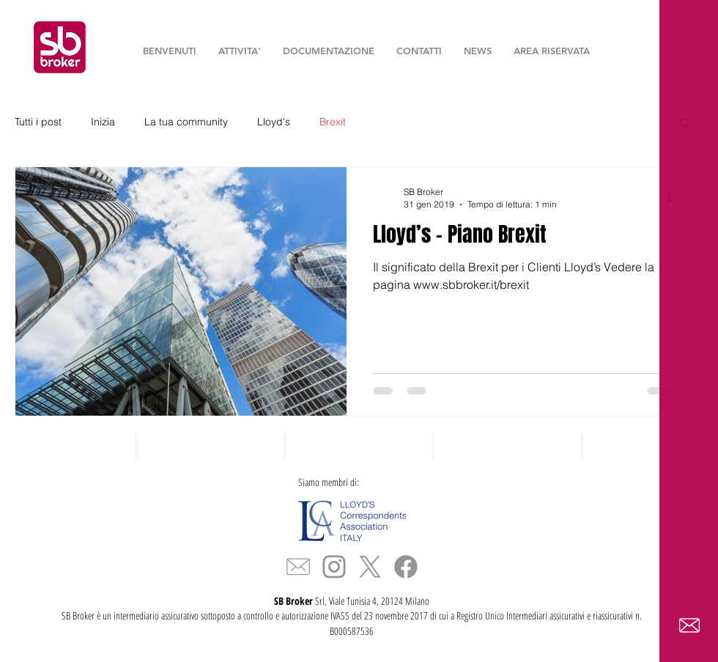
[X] (370, 566)
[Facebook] (406, 566)
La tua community (186, 121)
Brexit (332, 121)
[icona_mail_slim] (298, 566)
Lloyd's (273, 121)
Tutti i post (38, 121)
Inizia (103, 121)
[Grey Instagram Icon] (334, 566)
